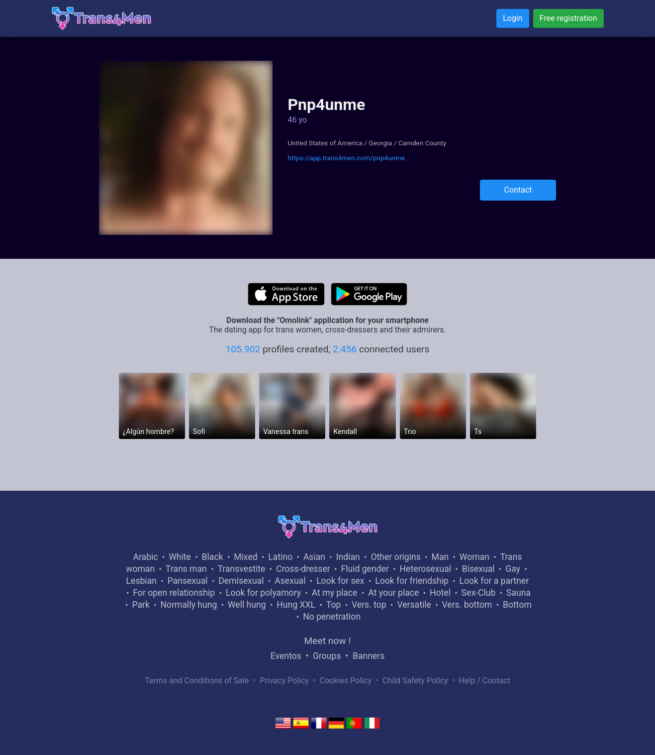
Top (333, 605)
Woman (474, 557)
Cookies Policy (346, 680)
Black (212, 557)
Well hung (247, 605)
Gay (512, 569)
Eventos (286, 656)
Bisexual (478, 569)
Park (140, 605)
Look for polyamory (263, 593)
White (180, 557)
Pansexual (188, 581)
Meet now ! (327, 641)
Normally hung (189, 605)
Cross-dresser (303, 569)
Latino (280, 557)
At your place (393, 593)
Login (512, 18)
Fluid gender (364, 569)
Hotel (440, 593)
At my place (335, 593)
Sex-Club (479, 593)
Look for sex (340, 581)
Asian (314, 557)
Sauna (518, 593)
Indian (348, 557)
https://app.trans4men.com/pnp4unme (346, 158)
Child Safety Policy (415, 680)
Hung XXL (296, 605)
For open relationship (174, 593)
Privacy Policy (284, 680)
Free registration (568, 18)
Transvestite (241, 569)
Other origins (395, 557)
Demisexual (241, 581)
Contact (518, 190)
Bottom (517, 605)
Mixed (245, 557)
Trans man (186, 569)
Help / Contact (484, 680)
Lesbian (141, 581)
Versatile (414, 605)
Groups (327, 656)
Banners (368, 656)
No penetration (332, 617)
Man (440, 557)
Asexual (290, 581)
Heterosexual (425, 569)
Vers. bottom (467, 605)
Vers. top (369, 605)
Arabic (145, 557)
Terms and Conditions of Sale (197, 680)
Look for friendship (412, 581)
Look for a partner (494, 581)
